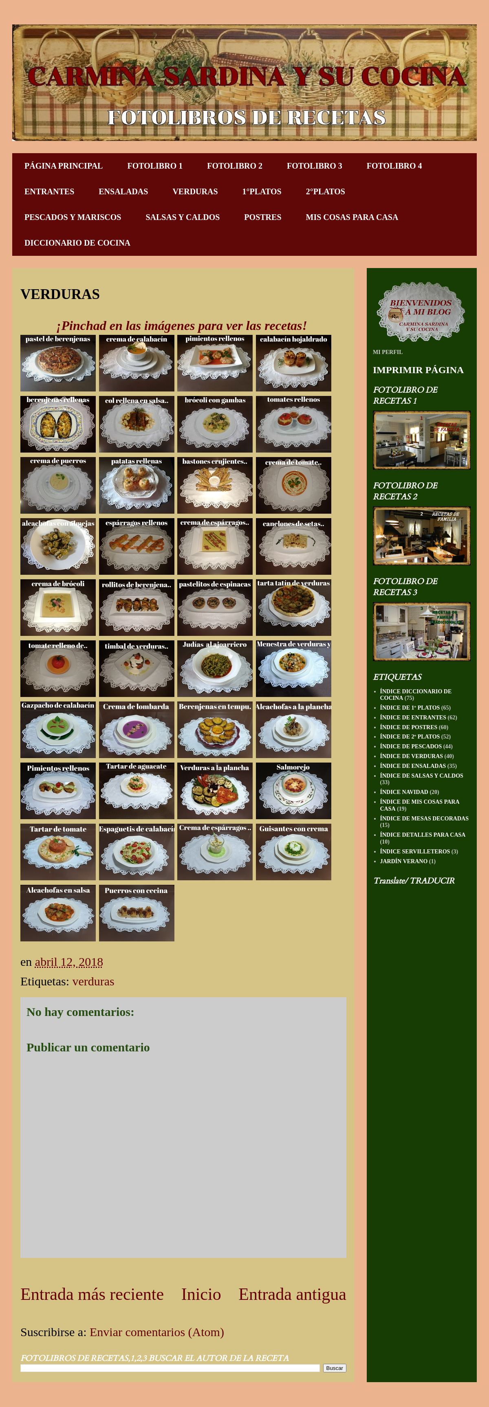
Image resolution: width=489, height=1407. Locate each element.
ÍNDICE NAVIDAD (404, 792)
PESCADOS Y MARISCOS (72, 217)
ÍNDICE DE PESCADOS (411, 746)
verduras (93, 981)
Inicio (201, 1294)
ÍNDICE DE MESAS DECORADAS (424, 819)
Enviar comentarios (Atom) (157, 1332)
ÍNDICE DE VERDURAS (411, 756)
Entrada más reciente (92, 1294)
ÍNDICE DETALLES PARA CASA (423, 835)
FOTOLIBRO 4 (394, 165)
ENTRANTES (49, 191)
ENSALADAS (123, 191)
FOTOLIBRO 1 (155, 165)
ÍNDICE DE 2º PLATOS (410, 737)
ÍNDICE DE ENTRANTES (413, 717)
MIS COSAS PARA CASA (352, 217)
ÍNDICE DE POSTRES (409, 727)
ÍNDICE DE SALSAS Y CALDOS (421, 776)
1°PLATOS (262, 191)
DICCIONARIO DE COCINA (77, 242)
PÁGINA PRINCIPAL (63, 165)
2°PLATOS (325, 191)
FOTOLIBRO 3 (314, 165)
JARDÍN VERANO (404, 861)
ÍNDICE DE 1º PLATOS (410, 708)
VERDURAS (195, 191)
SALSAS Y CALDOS (182, 217)
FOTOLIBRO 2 (234, 165)
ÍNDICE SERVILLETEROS (415, 852)
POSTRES (262, 217)
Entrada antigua (292, 1294)
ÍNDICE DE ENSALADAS (413, 766)
